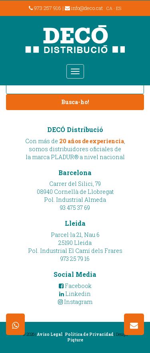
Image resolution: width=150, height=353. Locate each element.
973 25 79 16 (75, 258)
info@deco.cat (84, 8)
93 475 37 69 (75, 207)
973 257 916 (45, 8)
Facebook (75, 286)
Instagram (75, 302)
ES (118, 8)
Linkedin (75, 294)
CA (109, 8)
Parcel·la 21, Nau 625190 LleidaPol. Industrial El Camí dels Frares (75, 242)
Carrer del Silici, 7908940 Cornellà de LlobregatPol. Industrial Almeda (75, 191)
